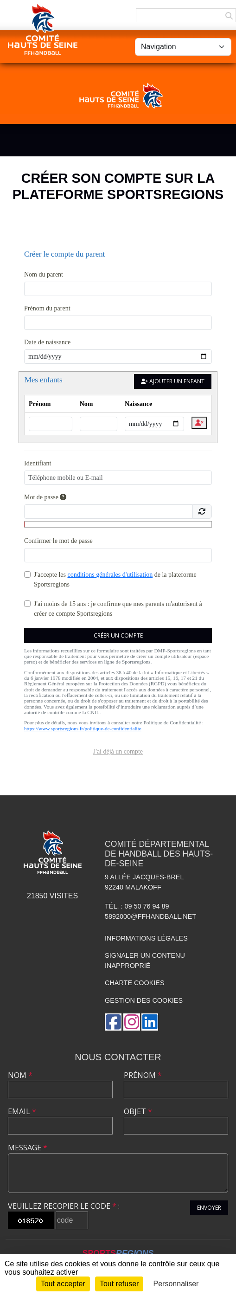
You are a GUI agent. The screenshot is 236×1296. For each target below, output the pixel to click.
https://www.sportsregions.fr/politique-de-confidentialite (82, 728)
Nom (20, 1075)
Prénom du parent (47, 308)
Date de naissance (47, 342)
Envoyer (209, 1208)
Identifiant (37, 463)
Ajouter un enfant (172, 381)
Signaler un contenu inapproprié (145, 960)
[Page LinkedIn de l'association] (149, 1022)
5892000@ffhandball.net (150, 916)
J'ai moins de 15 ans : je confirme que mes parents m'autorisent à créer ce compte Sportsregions (118, 608)
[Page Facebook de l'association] (113, 1022)
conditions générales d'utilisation (110, 574)
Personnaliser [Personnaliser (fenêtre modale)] (176, 1284)
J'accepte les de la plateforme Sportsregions (115, 579)
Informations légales (146, 938)
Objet (138, 1111)
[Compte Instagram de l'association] (131, 1022)
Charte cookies (134, 983)
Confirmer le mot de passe (58, 540)
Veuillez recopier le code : (64, 1206)
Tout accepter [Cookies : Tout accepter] (63, 1284)
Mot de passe (45, 497)
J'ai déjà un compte (118, 751)
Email (22, 1111)
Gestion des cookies (144, 1000)
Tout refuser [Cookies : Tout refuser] (119, 1284)
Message (27, 1147)
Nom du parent (43, 274)
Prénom (143, 1075)
